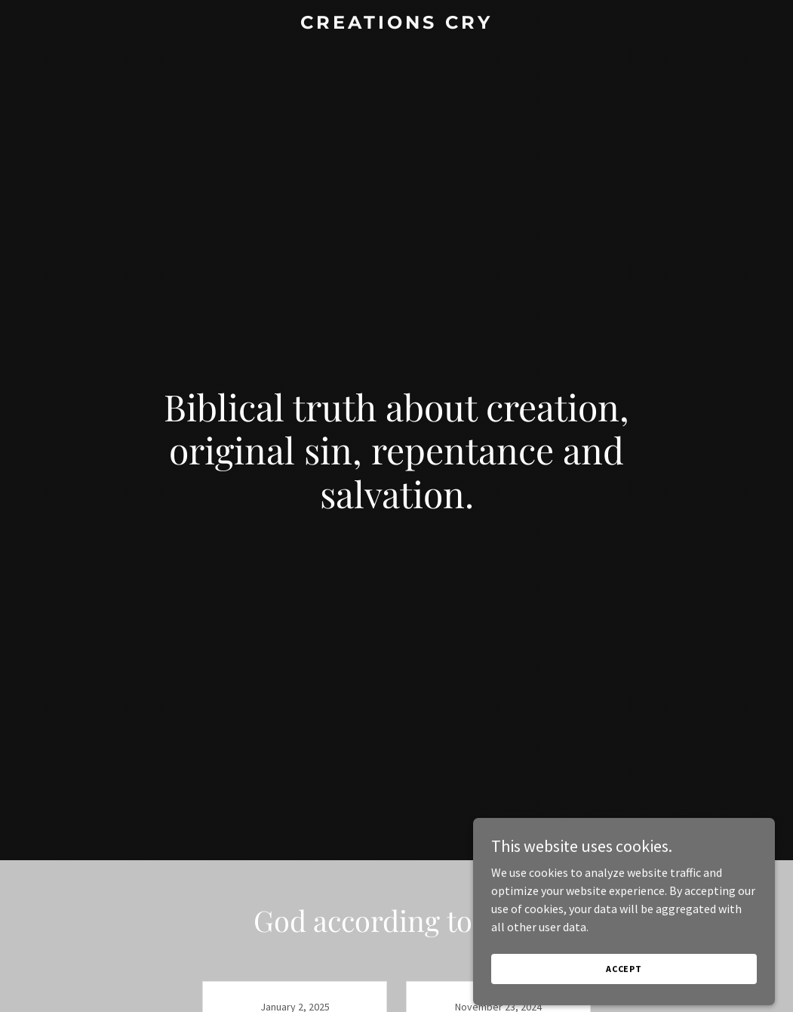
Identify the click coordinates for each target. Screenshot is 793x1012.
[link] (396, 24)
